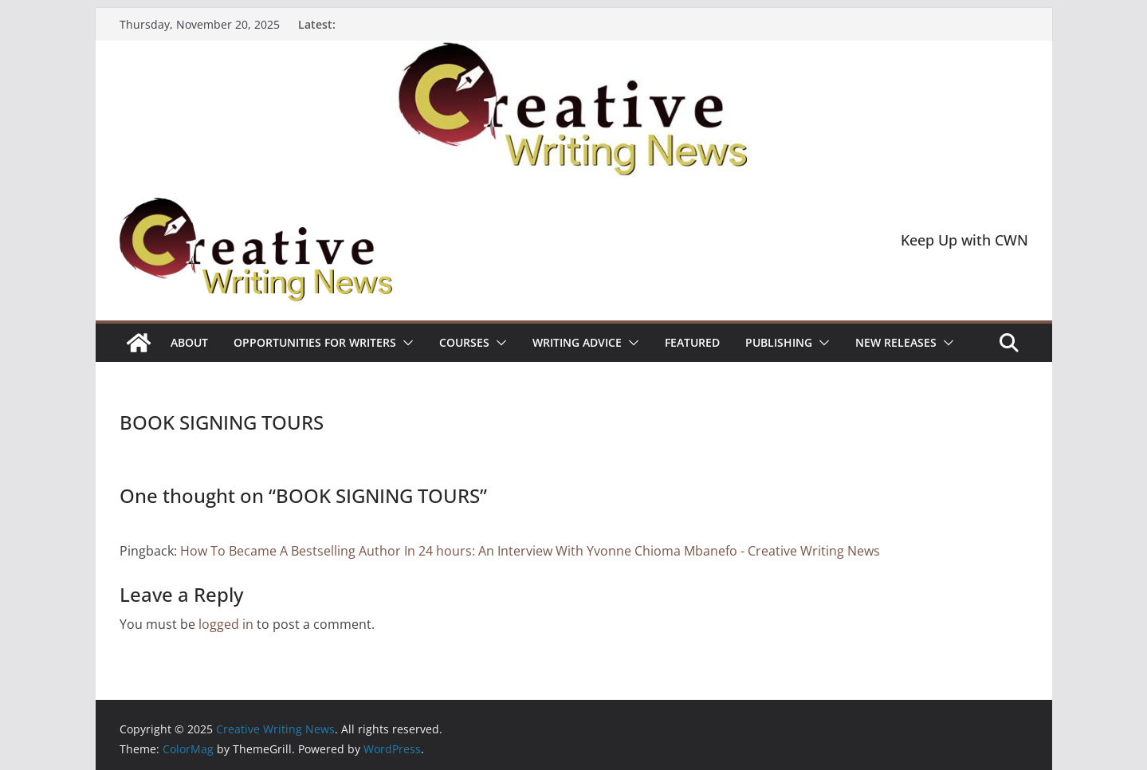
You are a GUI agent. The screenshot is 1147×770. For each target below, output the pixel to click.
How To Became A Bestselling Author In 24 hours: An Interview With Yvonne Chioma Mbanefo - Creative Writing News (530, 551)
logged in (225, 624)
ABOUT (189, 342)
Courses (464, 342)
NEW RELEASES (896, 342)
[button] (405, 343)
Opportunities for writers (315, 342)
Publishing (778, 342)
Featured (692, 342)
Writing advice (577, 342)
